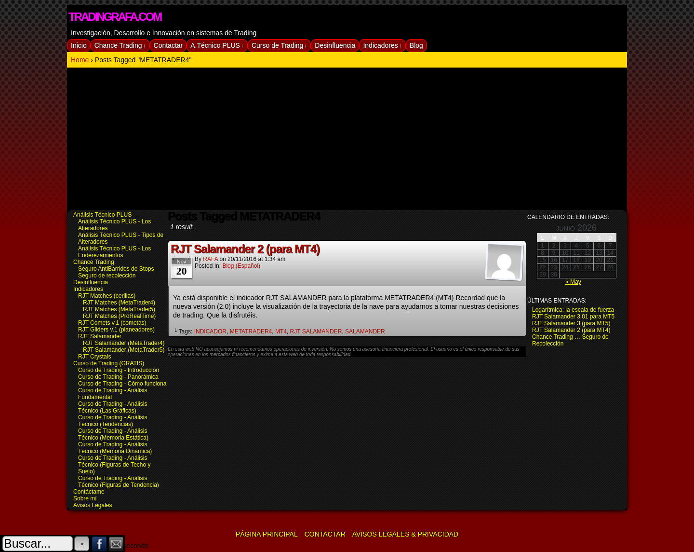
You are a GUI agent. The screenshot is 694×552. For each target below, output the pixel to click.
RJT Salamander (99, 336)
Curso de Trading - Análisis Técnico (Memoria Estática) (113, 434)
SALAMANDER (365, 331)
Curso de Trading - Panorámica (118, 376)
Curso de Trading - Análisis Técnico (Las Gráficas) (112, 407)
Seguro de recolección (106, 275)
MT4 (281, 331)
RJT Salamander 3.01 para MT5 (573, 316)
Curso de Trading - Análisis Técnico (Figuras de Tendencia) (118, 481)
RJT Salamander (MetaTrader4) (123, 343)
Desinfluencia (335, 45)
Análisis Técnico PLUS (102, 214)
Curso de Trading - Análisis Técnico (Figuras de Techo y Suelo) (114, 465)
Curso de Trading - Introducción (118, 370)
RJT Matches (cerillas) (106, 295)
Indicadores (382, 46)
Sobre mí (85, 498)
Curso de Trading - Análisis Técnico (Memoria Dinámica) (115, 448)
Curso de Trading (279, 46)
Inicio (79, 45)
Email (116, 543)
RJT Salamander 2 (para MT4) (245, 248)
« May (573, 281)
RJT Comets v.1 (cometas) (112, 322)
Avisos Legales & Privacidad (405, 534)
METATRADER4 (251, 331)
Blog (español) (241, 265)
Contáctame (89, 491)
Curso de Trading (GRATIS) (108, 363)
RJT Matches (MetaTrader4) (119, 302)
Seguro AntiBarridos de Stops (116, 268)
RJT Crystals (94, 356)
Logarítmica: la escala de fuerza (573, 309)
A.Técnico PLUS (216, 46)
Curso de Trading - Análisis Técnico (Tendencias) (112, 421)
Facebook (99, 543)
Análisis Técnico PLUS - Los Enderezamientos (114, 252)
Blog (416, 45)
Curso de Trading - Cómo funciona (122, 383)
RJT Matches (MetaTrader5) (119, 309)
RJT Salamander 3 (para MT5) (571, 323)
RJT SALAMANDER (316, 331)
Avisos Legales (92, 505)
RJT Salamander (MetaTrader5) (123, 349)
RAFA (210, 259)
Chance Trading (120, 46)
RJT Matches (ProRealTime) (119, 316)
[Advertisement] (347, 139)
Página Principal (267, 534)
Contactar (168, 45)
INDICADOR (210, 331)
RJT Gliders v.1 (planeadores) (116, 329)
